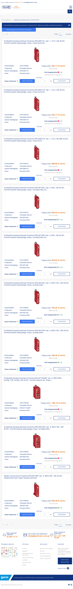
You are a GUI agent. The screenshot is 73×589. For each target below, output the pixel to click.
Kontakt (24, 565)
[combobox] (34, 11)
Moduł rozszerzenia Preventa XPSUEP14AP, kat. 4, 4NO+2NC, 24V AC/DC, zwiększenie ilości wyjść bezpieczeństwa (33, 477)
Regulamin (25, 551)
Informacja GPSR (26, 562)
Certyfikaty (25, 560)
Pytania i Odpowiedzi (45, 558)
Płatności (42, 551)
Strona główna (6, 20)
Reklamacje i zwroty (45, 553)
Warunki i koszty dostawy (46, 548)
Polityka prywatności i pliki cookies (27, 554)
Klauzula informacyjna (28, 557)
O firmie (24, 548)
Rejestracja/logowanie (45, 556)
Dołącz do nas (63, 568)
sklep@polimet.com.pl (30, 2)
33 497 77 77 (18, 2)
